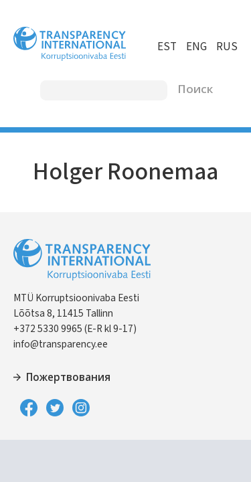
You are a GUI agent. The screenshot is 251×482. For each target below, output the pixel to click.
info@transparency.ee (60, 344)
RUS (227, 46)
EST (167, 46)
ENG (196, 46)
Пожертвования (68, 377)
